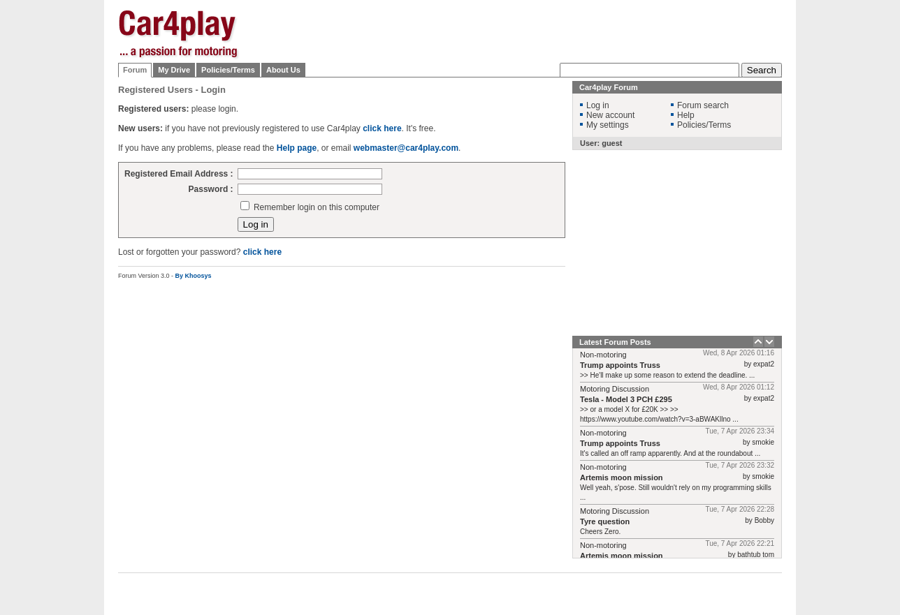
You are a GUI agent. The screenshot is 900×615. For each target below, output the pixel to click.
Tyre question (605, 521)
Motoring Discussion (614, 389)
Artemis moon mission (621, 477)
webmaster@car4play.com (406, 148)
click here (382, 128)
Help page (297, 148)
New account (610, 115)
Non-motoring (603, 354)
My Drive (174, 70)
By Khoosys (193, 275)
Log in (597, 105)
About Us (283, 70)
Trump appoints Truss (620, 365)
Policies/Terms (228, 70)
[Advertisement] (852, 219)
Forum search (703, 105)
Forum (135, 70)
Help (686, 115)
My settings (607, 125)
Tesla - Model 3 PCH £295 (626, 399)
